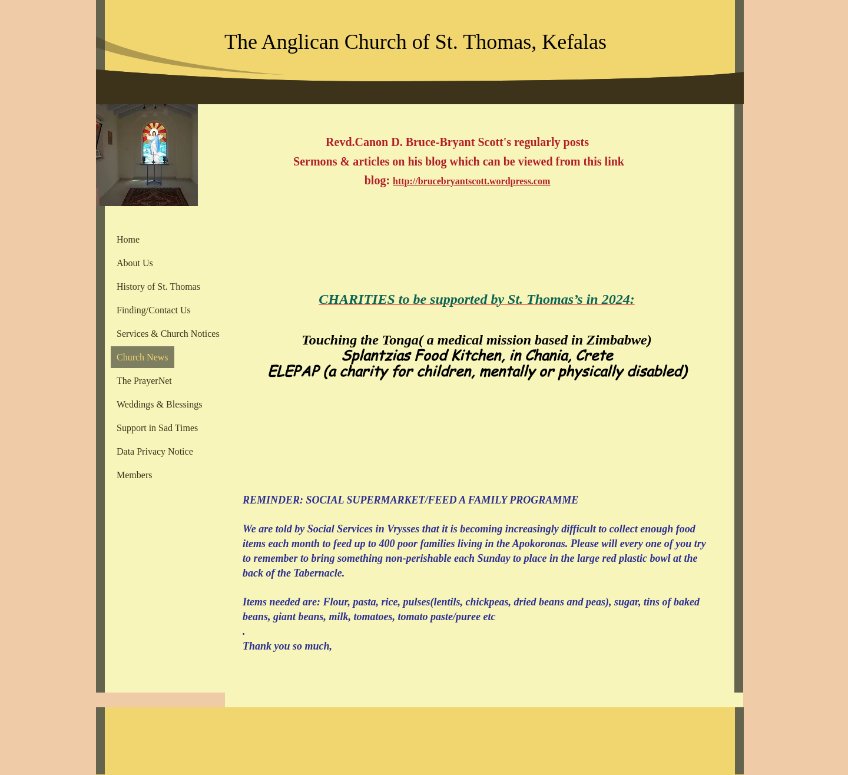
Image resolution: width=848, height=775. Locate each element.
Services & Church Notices (168, 334)
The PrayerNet (144, 381)
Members (134, 475)
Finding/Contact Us (154, 310)
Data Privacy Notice (155, 451)
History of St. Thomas (158, 286)
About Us (135, 263)
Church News (142, 357)
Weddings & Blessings (159, 404)
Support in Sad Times (157, 428)
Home (128, 239)
